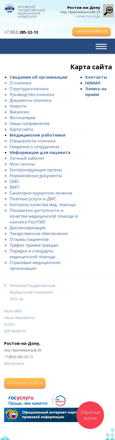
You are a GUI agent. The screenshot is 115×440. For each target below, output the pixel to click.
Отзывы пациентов (29, 239)
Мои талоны (22, 164)
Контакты (96, 77)
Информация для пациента (40, 152)
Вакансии (19, 111)
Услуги (9, 324)
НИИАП (93, 83)
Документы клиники (31, 100)
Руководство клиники (32, 94)
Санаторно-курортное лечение (41, 193)
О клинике (20, 83)
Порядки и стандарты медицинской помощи (32, 253)
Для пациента (15, 331)
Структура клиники (29, 88)
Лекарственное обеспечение (39, 233)
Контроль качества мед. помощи (43, 204)
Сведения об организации (38, 77)
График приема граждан (34, 245)
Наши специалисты (19, 317)
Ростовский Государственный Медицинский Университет (31, 10)
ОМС (14, 181)
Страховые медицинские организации (35, 265)
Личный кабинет (27, 158)
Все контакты (14, 363)
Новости (18, 106)
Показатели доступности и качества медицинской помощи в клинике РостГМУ (44, 216)
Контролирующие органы (36, 169)
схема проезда (87, 16)
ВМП (14, 187)
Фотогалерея (22, 117)
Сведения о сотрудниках (35, 146)
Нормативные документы (36, 175)
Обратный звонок (91, 31)
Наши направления (29, 123)
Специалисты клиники (33, 140)
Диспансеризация (28, 227)
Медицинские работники (37, 135)
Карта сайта (21, 129)
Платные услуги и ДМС (33, 198)
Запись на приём (95, 91)
